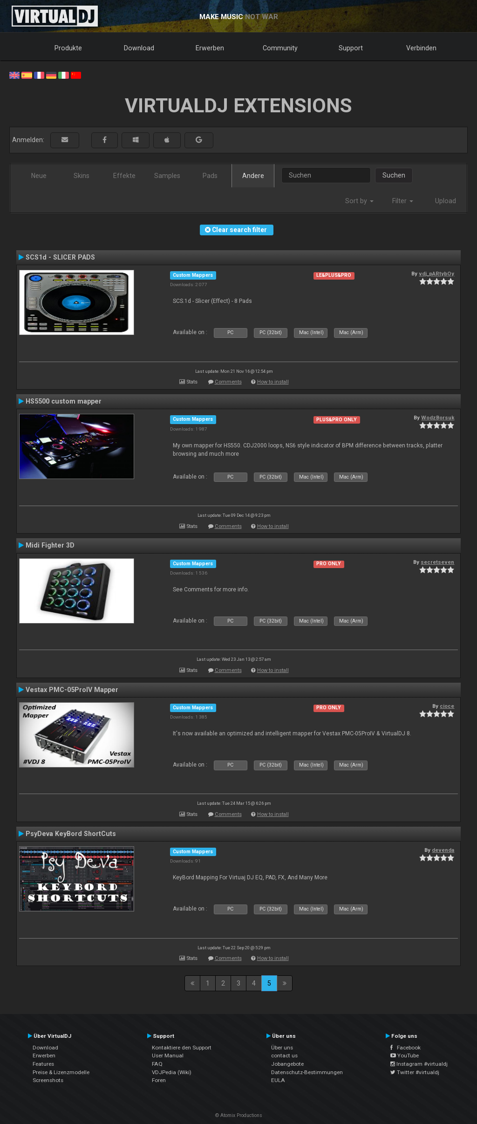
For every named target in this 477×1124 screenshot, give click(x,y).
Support (351, 48)
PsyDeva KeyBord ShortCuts (71, 833)
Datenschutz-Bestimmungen (307, 1072)
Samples (167, 175)
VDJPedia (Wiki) (171, 1072)
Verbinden (421, 48)
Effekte (124, 175)
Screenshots (48, 1080)
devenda (443, 850)
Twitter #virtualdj (414, 1072)
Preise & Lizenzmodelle (61, 1072)
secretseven (437, 562)
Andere (253, 175)
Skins (81, 175)
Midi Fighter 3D (50, 545)
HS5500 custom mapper (64, 401)
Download (139, 48)
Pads (210, 175)
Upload (445, 201)
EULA (278, 1080)
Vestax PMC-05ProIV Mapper (72, 689)
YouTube (404, 1055)
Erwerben (210, 48)
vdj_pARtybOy (436, 273)
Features (43, 1064)
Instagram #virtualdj (419, 1064)
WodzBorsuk (437, 417)
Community (280, 48)
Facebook (405, 1047)
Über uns (282, 1047)
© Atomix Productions (238, 1115)
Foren (159, 1080)
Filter (402, 201)
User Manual (168, 1055)
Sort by (359, 201)
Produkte (68, 48)
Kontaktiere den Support (181, 1047)
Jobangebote (287, 1064)
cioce (447, 706)
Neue (39, 175)
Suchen (393, 175)
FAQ (157, 1064)
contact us (284, 1055)
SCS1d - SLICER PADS (60, 257)
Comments (228, 382)
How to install (273, 382)
